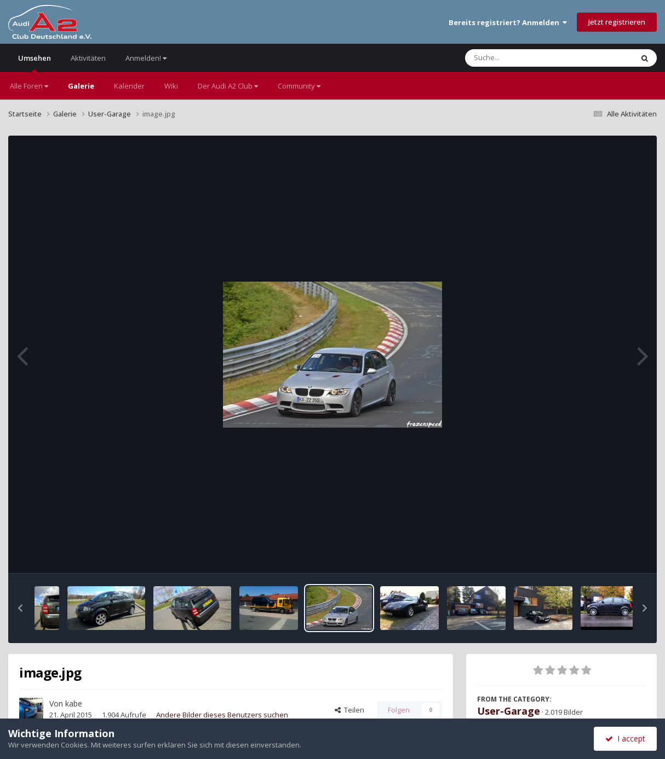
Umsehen (34, 62)
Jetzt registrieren (616, 22)
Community (299, 86)
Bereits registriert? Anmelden (508, 22)
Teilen (349, 710)
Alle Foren (29, 86)
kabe (73, 703)
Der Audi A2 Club (228, 86)
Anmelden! (146, 58)
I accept (625, 738)
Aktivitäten (88, 58)
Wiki (171, 86)
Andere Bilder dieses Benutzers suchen (222, 715)
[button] (20, 608)
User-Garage (508, 710)
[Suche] (526, 58)
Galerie (81, 86)
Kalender (129, 86)
